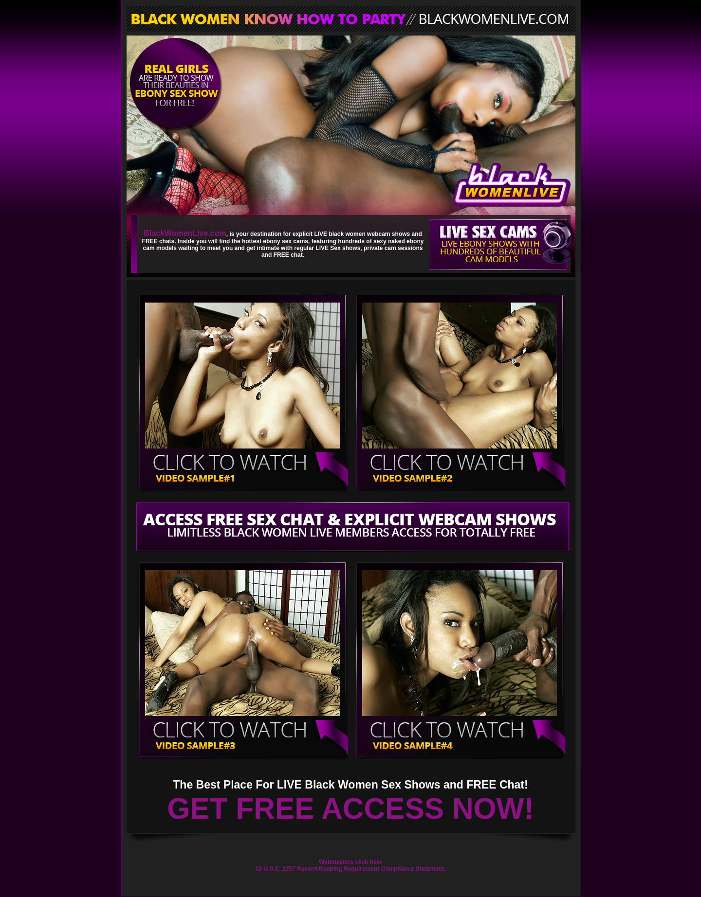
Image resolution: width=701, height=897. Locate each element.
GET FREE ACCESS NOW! (350, 808)
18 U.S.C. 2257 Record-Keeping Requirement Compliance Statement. (351, 868)
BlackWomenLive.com (185, 233)
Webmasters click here (350, 862)
